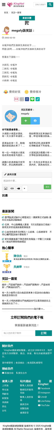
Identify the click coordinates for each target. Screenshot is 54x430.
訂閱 (43, 333)
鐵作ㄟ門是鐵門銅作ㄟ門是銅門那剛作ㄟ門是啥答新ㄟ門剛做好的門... (26, 285)
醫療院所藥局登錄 (26, 391)
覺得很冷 (32, 92)
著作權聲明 (7, 363)
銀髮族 (5, 398)
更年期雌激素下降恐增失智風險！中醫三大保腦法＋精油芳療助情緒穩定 (26, 240)
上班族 (5, 385)
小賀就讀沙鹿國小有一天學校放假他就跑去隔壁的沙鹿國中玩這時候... (40, 154)
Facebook (44, 388)
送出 (47, 187)
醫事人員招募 (26, 385)
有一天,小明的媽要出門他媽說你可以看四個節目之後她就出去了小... (26, 302)
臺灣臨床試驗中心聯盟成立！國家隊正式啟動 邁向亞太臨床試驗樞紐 (26, 218)
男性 (4, 406)
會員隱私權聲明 (35, 363)
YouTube (44, 405)
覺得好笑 (12, 92)
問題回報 (21, 99)
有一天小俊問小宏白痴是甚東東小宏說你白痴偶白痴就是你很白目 (26, 294)
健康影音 (24, 412)
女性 (4, 410)
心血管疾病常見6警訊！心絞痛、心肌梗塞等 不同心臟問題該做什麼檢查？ (27, 233)
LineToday (44, 401)
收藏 (16, 99)
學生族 (5, 390)
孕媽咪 (5, 402)
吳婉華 (18, 266)
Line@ (42, 397)
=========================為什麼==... (23, 309)
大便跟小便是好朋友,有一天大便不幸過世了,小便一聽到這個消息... (12, 135)
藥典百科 (24, 404)
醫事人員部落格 (26, 398)
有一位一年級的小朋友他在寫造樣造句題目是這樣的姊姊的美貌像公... (13, 154)
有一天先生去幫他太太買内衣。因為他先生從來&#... (40, 163)
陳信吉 (18, 255)
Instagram (44, 393)
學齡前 (5, 394)
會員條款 (20, 363)
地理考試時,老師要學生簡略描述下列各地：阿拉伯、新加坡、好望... (40, 144)
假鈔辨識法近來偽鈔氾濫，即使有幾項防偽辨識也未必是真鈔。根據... (40, 135)
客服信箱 (7, 373)
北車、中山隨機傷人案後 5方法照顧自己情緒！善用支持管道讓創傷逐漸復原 (27, 225)
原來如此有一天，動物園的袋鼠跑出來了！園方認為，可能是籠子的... (13, 144)
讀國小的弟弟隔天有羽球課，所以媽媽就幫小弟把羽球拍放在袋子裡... (13, 163)
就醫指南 (24, 408)
